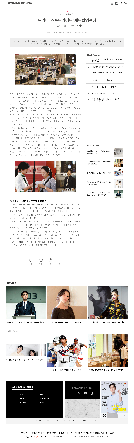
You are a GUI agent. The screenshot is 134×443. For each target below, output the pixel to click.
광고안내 (28, 433)
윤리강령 (34, 433)
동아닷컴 (61, 433)
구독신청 (23, 433)
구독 (117, 415)
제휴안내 (85, 433)
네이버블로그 (92, 393)
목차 (111, 415)
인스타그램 (79, 393)
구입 (123, 415)
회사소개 (67, 433)
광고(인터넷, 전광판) (76, 433)
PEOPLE (67, 11)
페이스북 (73, 393)
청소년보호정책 (109, 433)
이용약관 (91, 433)
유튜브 (85, 393)
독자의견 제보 (42, 433)
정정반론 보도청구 (51, 433)
